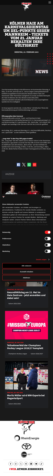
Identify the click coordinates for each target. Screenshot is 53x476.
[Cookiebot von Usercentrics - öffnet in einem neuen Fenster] (42, 197)
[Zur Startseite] (26, 6)
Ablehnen (26, 277)
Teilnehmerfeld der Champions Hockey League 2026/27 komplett (25, 347)
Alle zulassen (26, 265)
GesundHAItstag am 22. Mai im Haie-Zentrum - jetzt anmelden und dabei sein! (26, 295)
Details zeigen (41, 259)
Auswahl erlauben (26, 272)
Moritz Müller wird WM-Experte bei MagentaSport (26, 397)
